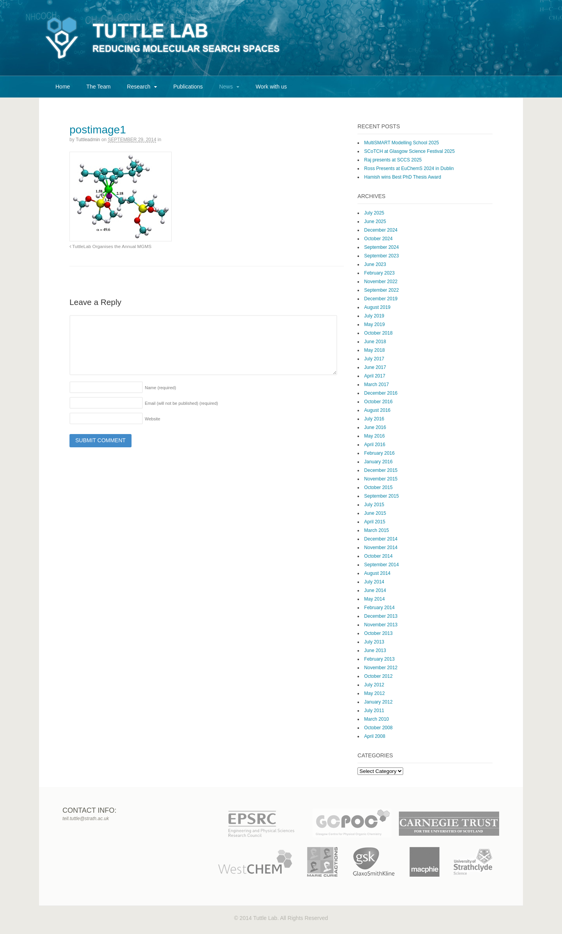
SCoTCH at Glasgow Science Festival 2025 (409, 151)
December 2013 (380, 616)
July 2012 (374, 685)
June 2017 (375, 367)
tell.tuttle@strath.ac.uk (85, 818)
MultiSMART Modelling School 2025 (401, 142)
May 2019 (374, 324)
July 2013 (374, 642)
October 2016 (378, 401)
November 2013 (380, 624)
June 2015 (375, 513)
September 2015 (381, 496)
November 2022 (380, 281)
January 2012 (378, 702)
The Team (98, 86)
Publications (188, 86)
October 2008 (378, 727)
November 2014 (380, 547)
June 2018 (375, 341)
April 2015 (374, 522)
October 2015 (378, 487)
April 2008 (374, 736)
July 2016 (374, 419)
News (226, 86)
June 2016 (375, 427)
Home (62, 86)
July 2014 (374, 582)
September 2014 (381, 564)
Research (138, 86)
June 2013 (375, 650)
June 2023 (375, 264)
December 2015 (380, 470)
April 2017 (374, 376)
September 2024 (381, 247)
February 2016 (379, 453)
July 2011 (374, 710)
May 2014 (374, 599)
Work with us (271, 86)
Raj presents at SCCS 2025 (393, 160)
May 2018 (374, 350)
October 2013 (378, 633)
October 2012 (378, 676)
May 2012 (374, 693)
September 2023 (381, 256)
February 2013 (379, 659)
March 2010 (376, 719)
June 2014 (375, 590)
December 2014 (380, 539)
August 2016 (377, 410)
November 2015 (380, 479)
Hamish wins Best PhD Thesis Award (402, 177)
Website (152, 418)
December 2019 (380, 298)
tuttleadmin (88, 139)
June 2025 (375, 221)
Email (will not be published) (181, 403)
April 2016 (374, 444)
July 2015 (374, 504)
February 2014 (379, 607)
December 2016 (380, 393)
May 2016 (374, 436)
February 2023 (379, 273)
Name (160, 387)
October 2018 (378, 333)
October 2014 (378, 556)
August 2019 (377, 307)
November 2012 (380, 667)
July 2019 (374, 316)
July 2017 (374, 359)
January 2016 (378, 461)
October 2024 (378, 238)
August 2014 (377, 573)
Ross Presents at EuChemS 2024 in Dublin (409, 168)
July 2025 (374, 213)
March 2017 (376, 384)
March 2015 (376, 530)
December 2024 (380, 230)
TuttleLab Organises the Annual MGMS (110, 246)
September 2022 (381, 290)
